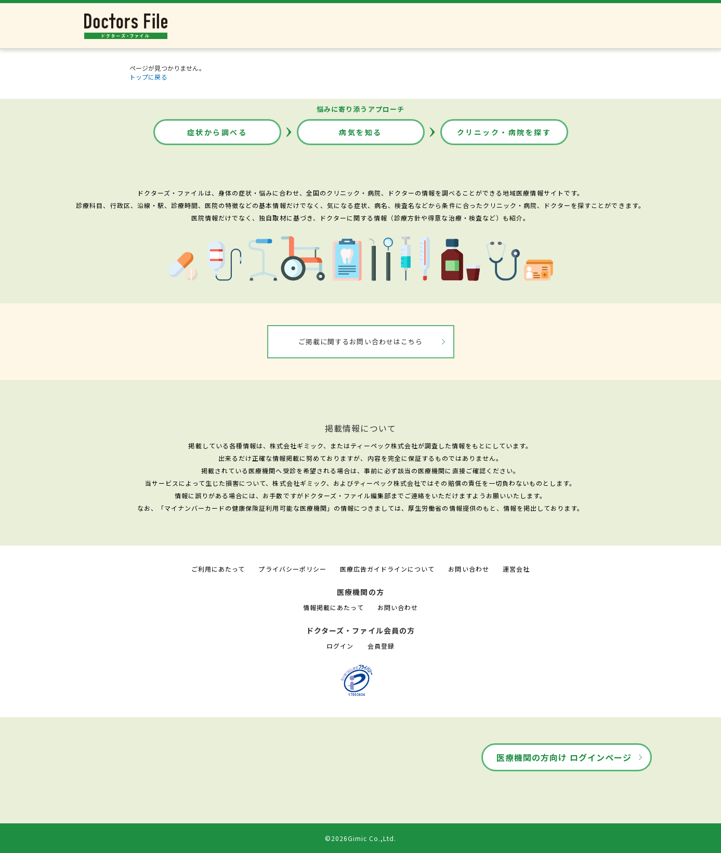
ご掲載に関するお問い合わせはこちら (360, 341)
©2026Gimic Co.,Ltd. (360, 838)
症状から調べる (217, 132)
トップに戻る (148, 76)
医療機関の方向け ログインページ (564, 757)
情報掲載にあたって (333, 607)
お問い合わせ (468, 568)
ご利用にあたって (218, 568)
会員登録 (381, 645)
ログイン (339, 645)
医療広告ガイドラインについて (387, 568)
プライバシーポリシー (292, 568)
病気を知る (360, 132)
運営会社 (516, 568)
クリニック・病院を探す (504, 132)
